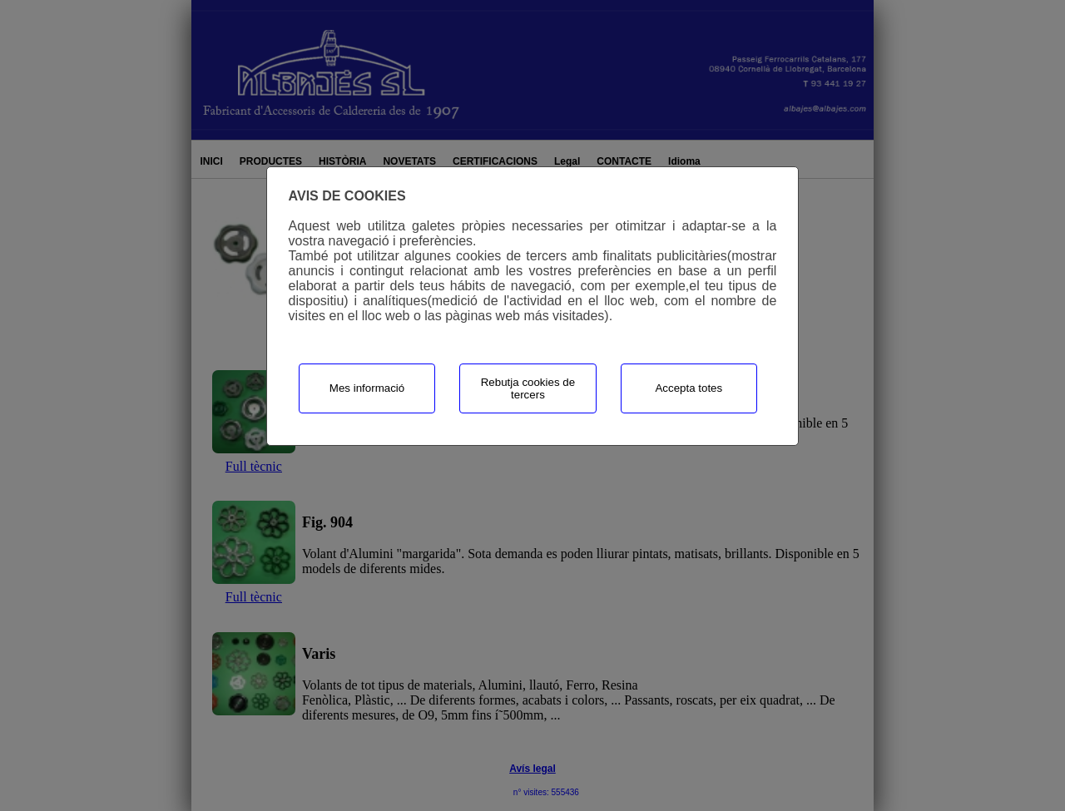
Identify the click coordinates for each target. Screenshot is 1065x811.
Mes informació (366, 388)
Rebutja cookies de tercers (528, 388)
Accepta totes (688, 388)
